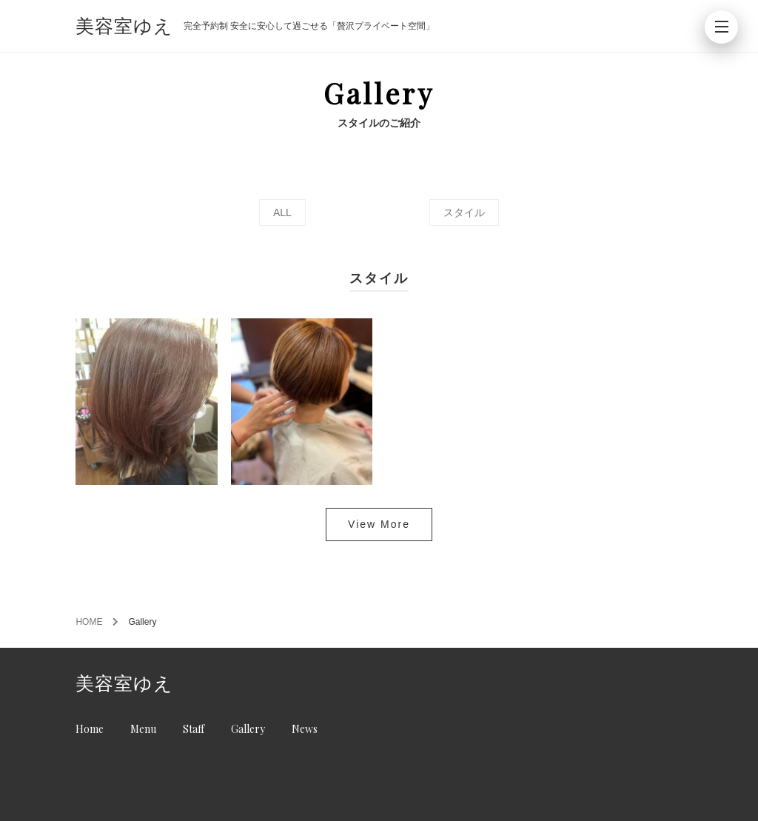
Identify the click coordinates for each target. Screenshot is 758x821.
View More (379, 524)
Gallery (248, 729)
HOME (89, 622)
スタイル (464, 212)
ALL (282, 212)
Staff (193, 729)
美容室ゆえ (124, 26)
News (305, 729)
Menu (143, 729)
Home (90, 729)
